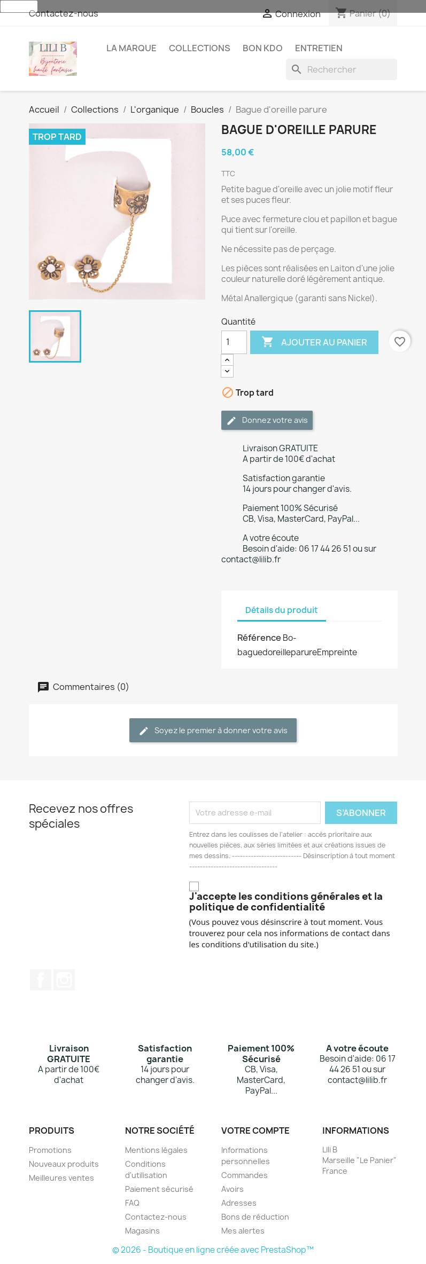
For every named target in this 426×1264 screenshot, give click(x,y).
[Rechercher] (341, 69)
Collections (199, 48)
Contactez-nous (63, 13)
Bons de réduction (255, 1217)
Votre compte (255, 1130)
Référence (259, 637)
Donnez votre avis (267, 420)
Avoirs (232, 1189)
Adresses (239, 1203)
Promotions (50, 1150)
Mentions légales (156, 1150)
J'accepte (19, 6)
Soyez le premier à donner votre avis (213, 730)
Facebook (40, 980)
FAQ (132, 1203)
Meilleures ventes (61, 1178)
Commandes (244, 1175)
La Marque (131, 48)
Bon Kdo (263, 48)
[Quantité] (234, 342)
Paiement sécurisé (159, 1189)
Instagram (64, 980)
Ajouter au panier (314, 342)
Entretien (319, 48)
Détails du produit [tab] (281, 610)
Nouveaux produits (64, 1164)
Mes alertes (243, 1231)
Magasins (142, 1231)
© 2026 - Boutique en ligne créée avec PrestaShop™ (213, 1249)
